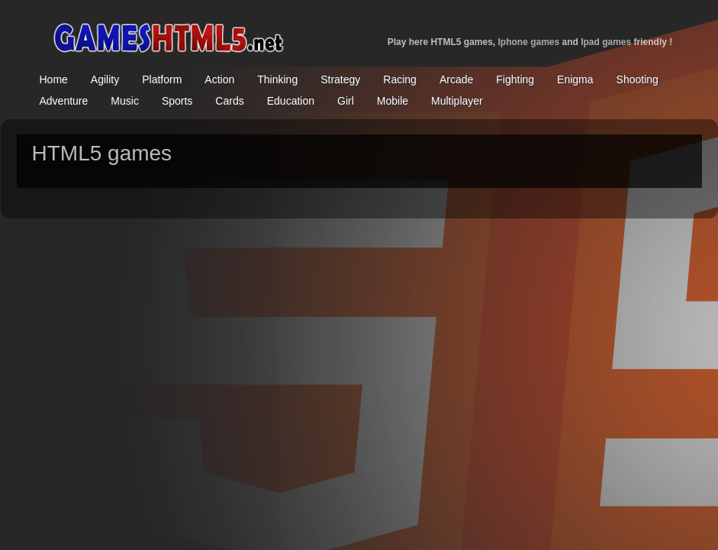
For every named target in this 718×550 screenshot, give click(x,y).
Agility (105, 79)
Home (54, 79)
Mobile (392, 101)
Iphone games (528, 42)
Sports (177, 101)
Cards (229, 101)
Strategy (340, 79)
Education (290, 101)
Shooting (637, 79)
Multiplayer (457, 101)
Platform (162, 79)
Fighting (515, 79)
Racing (400, 79)
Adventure (64, 101)
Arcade (456, 79)
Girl (345, 101)
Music (125, 101)
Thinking (277, 79)
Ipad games (606, 42)
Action (219, 79)
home (168, 34)
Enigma (575, 79)
